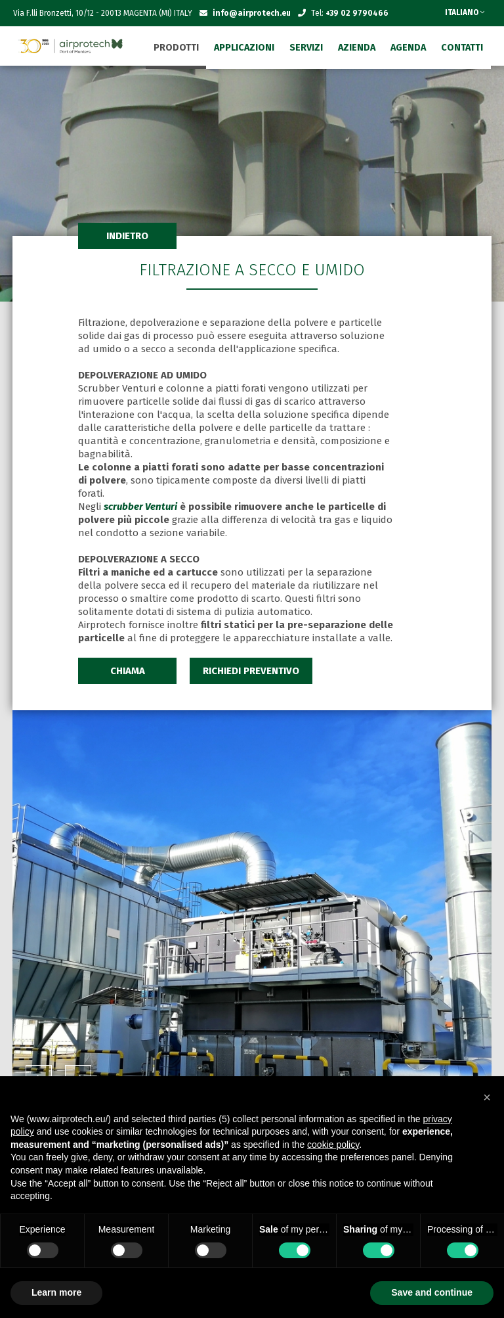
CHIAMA (127, 671)
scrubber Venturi (140, 506)
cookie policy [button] (333, 1144)
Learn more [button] (56, 1292)
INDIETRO (127, 236)
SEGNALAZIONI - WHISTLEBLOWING (346, 39)
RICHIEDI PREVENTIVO (251, 671)
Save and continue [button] (431, 1292)
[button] (486, 1097)
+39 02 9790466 (357, 13)
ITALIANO (464, 12)
